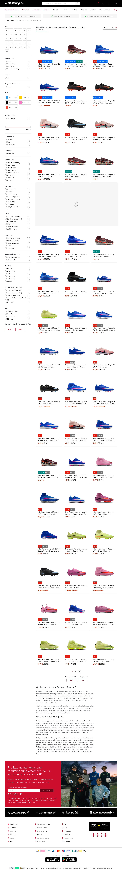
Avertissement (67, 868)
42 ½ (24, 43)
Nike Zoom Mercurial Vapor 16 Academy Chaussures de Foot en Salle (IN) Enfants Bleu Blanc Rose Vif (76, 513)
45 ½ (20, 47)
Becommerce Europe (11, 868)
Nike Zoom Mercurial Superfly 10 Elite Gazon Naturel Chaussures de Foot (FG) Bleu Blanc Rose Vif (48, 292)
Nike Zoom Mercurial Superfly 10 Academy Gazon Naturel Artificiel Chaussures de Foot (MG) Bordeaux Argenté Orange (76, 65)
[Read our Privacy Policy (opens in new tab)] (21, 794)
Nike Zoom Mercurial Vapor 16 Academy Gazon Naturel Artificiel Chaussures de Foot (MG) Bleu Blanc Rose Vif (76, 329)
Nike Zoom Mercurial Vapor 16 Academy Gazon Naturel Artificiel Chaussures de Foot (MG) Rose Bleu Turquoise (104, 139)
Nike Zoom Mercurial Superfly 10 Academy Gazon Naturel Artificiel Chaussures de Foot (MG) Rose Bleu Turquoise (48, 139)
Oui (71, 680)
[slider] (5, 127)
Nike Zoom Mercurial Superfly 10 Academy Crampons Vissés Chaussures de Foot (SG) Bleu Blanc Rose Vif (76, 403)
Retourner (13, 838)
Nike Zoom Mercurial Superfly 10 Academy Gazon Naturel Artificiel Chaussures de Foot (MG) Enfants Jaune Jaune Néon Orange (48, 329)
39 (29, 38)
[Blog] (115, 9)
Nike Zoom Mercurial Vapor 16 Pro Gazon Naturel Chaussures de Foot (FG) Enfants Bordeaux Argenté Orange (49, 477)
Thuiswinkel (22, 868)
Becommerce (17, 868)
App (65, 824)
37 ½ (15, 38)
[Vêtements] (25, 9)
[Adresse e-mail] (24, 790)
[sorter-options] (110, 28)
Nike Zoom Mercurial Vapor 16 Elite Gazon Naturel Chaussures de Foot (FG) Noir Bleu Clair (49, 403)
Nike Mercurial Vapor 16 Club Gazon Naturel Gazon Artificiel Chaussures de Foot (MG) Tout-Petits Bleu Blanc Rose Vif (104, 292)
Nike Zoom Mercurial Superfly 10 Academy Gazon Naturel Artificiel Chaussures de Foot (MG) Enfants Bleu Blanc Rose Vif (104, 440)
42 (20, 43)
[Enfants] (55, 9)
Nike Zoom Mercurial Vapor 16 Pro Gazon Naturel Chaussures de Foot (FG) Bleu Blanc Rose (49, 102)
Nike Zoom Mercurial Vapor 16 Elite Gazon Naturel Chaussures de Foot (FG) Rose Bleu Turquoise (104, 366)
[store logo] (18, 3)
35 (24, 34)
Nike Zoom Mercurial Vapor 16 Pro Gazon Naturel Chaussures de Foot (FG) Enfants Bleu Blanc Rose (104, 329)
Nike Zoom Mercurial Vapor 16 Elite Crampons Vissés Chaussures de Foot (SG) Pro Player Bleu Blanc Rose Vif (49, 366)
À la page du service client (18, 813)
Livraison (12, 834)
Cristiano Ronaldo (23, 20)
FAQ (11, 841)
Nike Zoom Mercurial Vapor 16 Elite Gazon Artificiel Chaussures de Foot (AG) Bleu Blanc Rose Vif (49, 175)
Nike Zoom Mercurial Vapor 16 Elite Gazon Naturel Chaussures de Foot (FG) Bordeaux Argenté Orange (76, 176)
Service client (14, 824)
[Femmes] (65, 9)
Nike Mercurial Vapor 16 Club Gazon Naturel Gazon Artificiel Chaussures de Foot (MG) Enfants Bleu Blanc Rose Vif (76, 476)
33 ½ (15, 34)
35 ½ (29, 34)
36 (6, 38)
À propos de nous (42, 831)
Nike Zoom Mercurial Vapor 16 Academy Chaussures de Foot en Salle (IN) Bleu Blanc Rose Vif (49, 440)
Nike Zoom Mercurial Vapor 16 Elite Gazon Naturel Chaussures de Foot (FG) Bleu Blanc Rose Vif (49, 65)
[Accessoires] (36, 9)
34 (20, 34)
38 (20, 38)
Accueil (7, 20)
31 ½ (29, 30)
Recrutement (41, 841)
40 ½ (11, 43)
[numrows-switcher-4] (100, 28)
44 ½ (11, 47)
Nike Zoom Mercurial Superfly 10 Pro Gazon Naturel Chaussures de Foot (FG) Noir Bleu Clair (76, 292)
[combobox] (61, 3)
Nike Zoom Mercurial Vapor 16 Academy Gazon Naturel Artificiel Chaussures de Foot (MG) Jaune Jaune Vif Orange (76, 550)
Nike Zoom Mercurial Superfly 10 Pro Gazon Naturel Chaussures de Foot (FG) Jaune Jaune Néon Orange (104, 550)
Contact (39, 834)
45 (15, 47)
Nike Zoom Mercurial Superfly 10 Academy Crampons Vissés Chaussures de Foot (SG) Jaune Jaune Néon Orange (49, 660)
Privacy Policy (14, 794)
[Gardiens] (84, 9)
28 (6, 30)
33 (11, 34)
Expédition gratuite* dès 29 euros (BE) (24, 16)
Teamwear (67, 841)
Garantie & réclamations (44, 824)
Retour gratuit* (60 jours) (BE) (62, 16)
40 (6, 43)
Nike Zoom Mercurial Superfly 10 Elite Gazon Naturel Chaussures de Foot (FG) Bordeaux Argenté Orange (103, 256)
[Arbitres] (93, 9)
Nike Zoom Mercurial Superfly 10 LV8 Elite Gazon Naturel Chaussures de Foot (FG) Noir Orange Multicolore (76, 102)
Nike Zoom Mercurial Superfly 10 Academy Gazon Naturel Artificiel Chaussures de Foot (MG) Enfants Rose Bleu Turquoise (76, 440)
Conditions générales (89, 868)
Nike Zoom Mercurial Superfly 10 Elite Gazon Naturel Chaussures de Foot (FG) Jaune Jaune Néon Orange (104, 660)
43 (29, 43)
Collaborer (67, 834)
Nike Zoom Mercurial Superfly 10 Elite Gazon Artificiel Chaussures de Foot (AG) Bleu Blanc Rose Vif (48, 513)
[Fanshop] (74, 9)
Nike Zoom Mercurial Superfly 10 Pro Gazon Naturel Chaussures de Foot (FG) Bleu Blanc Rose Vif (76, 256)
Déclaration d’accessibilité (104, 868)
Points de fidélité (42, 827)
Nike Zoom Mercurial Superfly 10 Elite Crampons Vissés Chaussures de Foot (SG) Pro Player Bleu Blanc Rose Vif (48, 256)
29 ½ (15, 30)
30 (20, 30)
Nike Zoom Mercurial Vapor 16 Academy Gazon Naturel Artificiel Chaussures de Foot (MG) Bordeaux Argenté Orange (104, 176)
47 (29, 47)
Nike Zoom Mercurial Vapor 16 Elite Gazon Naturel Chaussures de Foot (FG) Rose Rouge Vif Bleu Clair (76, 587)
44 (6, 47)
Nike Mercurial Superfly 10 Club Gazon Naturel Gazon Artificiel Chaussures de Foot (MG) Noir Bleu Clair (49, 587)
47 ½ (7, 51)
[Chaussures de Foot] (11, 9)
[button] (115, 3)
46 (24, 47)
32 (6, 34)
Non (82, 680)
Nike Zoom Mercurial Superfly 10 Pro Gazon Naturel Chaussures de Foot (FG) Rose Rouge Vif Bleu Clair (104, 513)
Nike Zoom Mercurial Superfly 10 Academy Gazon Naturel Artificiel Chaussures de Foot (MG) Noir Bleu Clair (76, 139)
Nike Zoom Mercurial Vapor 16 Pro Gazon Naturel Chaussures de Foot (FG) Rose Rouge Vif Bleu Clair (104, 624)
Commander (13, 827)
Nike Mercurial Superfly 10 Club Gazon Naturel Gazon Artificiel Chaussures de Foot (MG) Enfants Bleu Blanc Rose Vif (49, 550)
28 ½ (11, 30)
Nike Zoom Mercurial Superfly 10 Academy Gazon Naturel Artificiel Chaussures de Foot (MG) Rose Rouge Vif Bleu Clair (104, 587)
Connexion (97, 3)
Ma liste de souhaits (103, 3)
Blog (65, 827)
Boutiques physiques (43, 838)
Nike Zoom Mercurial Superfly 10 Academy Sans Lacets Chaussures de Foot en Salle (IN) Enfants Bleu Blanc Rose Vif (76, 624)
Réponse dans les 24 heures (46, 813)
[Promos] (46, 9)
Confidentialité (77, 868)
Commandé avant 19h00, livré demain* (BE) (100, 16)
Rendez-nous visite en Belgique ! (102, 813)
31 (24, 30)
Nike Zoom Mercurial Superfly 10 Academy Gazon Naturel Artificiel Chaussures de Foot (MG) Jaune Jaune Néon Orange (76, 660)
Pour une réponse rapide (72, 813)
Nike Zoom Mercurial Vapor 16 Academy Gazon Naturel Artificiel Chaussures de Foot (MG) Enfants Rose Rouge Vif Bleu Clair (49, 624)
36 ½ (11, 38)
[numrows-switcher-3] (97, 28)
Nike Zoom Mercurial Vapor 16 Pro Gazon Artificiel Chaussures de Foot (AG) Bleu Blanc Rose (104, 403)
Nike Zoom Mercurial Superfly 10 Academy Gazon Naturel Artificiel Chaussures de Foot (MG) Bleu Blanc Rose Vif (103, 65)
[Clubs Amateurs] (104, 9)
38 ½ (24, 38)
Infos (12, 58)
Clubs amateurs (68, 838)
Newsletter (67, 831)
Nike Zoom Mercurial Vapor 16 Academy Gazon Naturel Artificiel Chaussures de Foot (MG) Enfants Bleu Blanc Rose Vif (76, 366)
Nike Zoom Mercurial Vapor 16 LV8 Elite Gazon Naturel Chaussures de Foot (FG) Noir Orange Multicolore (104, 102)
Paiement (13, 831)
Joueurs (13, 20)
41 (15, 43)
